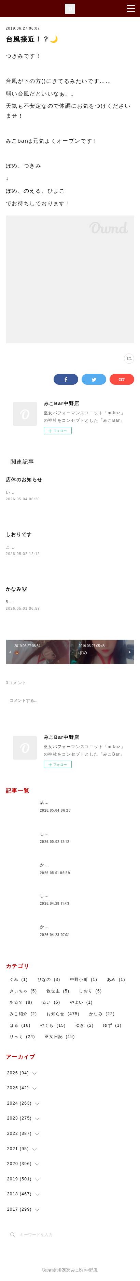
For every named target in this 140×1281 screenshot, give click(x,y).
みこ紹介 (23, 1014)
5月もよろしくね (23, 602)
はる (20, 1026)
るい (51, 1003)
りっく (22, 1037)
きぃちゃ (23, 992)
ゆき (84, 1026)
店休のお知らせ (24, 479)
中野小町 (84, 980)
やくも (53, 1026)
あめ (116, 980)
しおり (90, 992)
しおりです (19, 534)
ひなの (49, 980)
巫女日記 (60, 1037)
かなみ (102, 1014)
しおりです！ (53, 896)
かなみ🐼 (17, 589)
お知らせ (63, 1014)
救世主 (57, 992)
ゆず (112, 1026)
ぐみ (19, 980)
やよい (81, 1003)
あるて (21, 1003)
